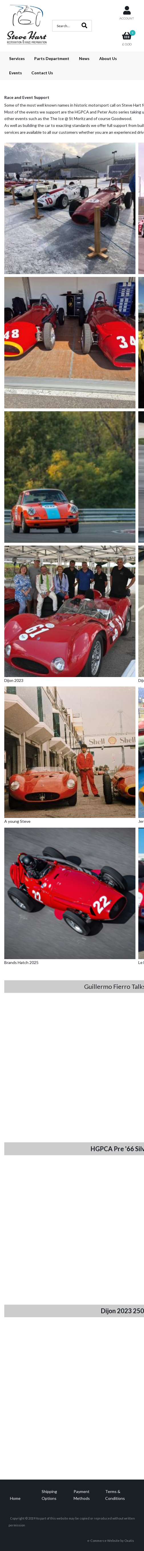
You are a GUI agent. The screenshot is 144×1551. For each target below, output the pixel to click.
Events (15, 72)
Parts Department (51, 58)
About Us (108, 58)
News (84, 58)
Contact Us (42, 72)
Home (15, 1498)
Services (17, 58)
